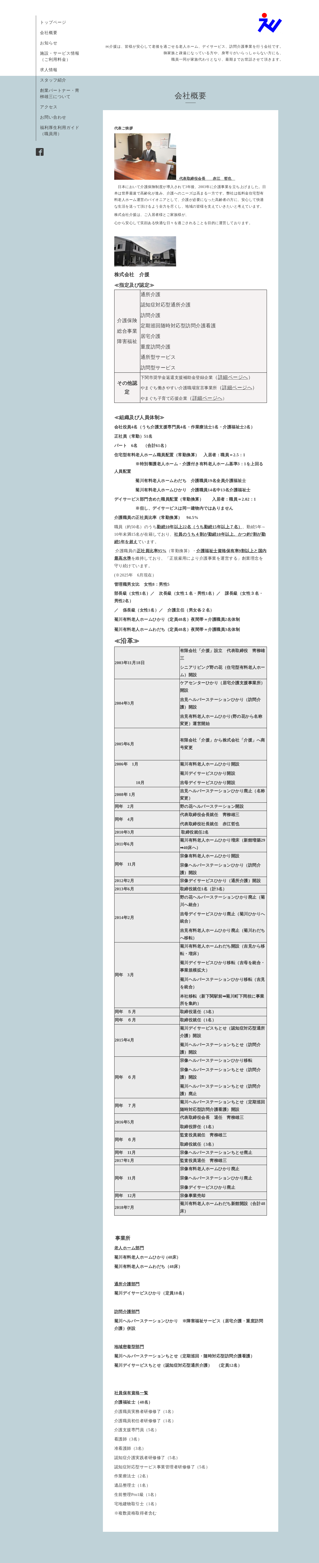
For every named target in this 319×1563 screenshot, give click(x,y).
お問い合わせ (53, 117)
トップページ (53, 22)
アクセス (49, 107)
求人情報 (49, 70)
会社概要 (49, 32)
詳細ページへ (233, 377)
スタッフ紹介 (53, 80)
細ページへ (207, 398)
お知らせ (49, 43)
